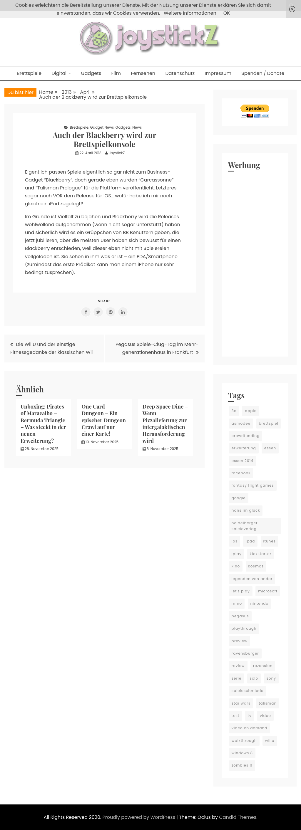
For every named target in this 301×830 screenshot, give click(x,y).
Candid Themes (237, 817)
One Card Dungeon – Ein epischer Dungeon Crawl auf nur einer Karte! (103, 420)
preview (240, 641)
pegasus (240, 616)
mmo (237, 603)
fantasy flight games (253, 485)
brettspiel (269, 423)
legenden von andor (252, 578)
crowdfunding (246, 435)
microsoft (267, 591)
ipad (250, 541)
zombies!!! (242, 765)
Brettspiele (29, 73)
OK (226, 13)
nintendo (259, 603)
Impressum (218, 73)
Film (116, 73)
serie (237, 678)
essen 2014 (242, 460)
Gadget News (102, 127)
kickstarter (260, 553)
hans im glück (246, 510)
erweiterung (244, 448)
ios (235, 541)
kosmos (256, 566)
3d (234, 410)
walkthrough (244, 740)
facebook (241, 473)
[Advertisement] (255, 262)
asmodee (241, 423)
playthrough (244, 628)
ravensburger (245, 653)
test (235, 715)
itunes (269, 541)
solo (254, 678)
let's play (241, 591)
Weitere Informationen (190, 13)
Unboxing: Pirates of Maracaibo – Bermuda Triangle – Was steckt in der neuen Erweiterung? (43, 423)
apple (251, 410)
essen (270, 448)
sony (271, 678)
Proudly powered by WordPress (140, 817)
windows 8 (242, 752)
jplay (237, 553)
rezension (262, 665)
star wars (241, 703)
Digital (58, 73)
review (238, 665)
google (239, 497)
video (265, 715)
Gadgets (91, 73)
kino (236, 566)
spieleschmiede (248, 690)
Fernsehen (143, 73)
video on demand (249, 727)
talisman (268, 703)
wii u (270, 740)
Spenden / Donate (262, 73)
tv (250, 715)
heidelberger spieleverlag (245, 525)
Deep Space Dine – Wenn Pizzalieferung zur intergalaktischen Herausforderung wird (165, 423)
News (137, 127)
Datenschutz (180, 73)
